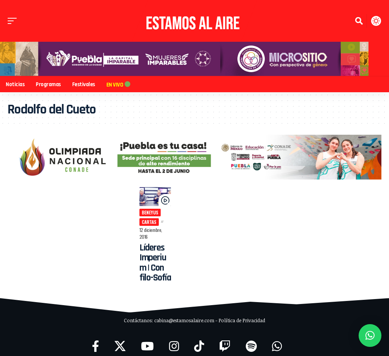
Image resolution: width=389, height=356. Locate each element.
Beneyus (148, 213)
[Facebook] (95, 339)
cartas (147, 222)
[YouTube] (147, 339)
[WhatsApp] (277, 339)
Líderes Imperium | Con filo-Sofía (154, 256)
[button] (14, 21)
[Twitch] (224, 339)
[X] (120, 339)
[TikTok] (199, 339)
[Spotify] (251, 339)
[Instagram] (174, 339)
